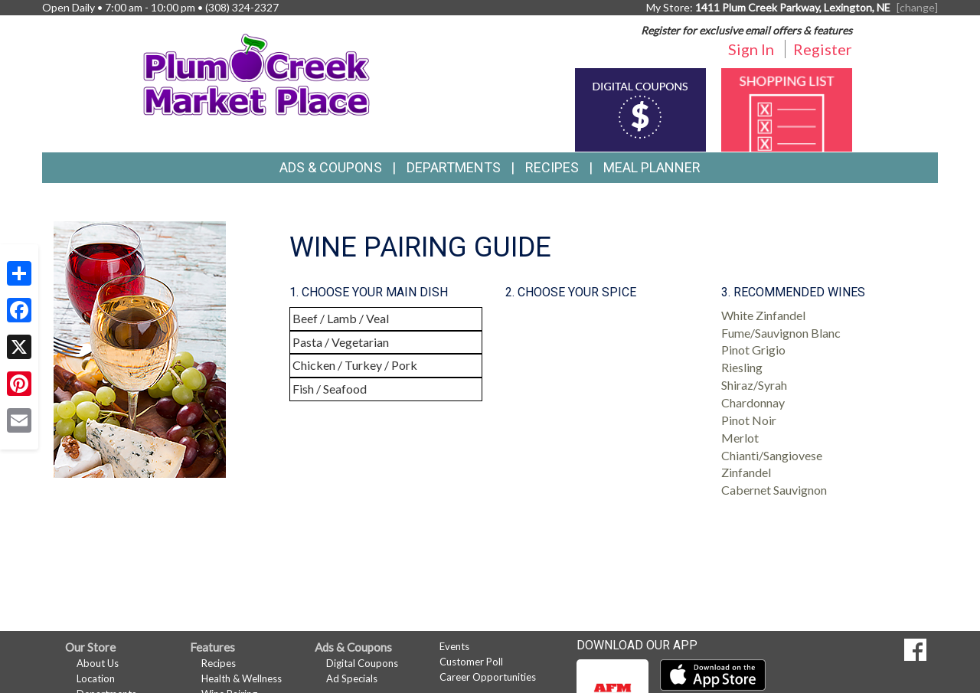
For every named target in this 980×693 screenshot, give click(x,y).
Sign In (751, 49)
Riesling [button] (742, 367)
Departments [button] (454, 167)
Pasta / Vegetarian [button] (340, 342)
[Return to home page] (257, 73)
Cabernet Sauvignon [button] (774, 489)
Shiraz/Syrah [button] (754, 385)
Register (822, 49)
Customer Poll (471, 661)
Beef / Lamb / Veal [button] (340, 318)
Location (96, 678)
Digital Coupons (362, 663)
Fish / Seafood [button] (329, 388)
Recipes (552, 167)
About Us (98, 663)
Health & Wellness (241, 678)
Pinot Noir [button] (748, 420)
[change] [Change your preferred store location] (917, 7)
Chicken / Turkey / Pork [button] (354, 365)
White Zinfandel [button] (763, 315)
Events (454, 646)
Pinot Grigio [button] (753, 349)
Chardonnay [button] (753, 402)
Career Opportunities (487, 677)
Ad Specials (351, 678)
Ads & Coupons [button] (330, 167)
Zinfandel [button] (746, 472)
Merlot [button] (740, 437)
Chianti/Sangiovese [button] (771, 455)
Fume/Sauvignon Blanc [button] (781, 332)
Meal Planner (652, 167)
